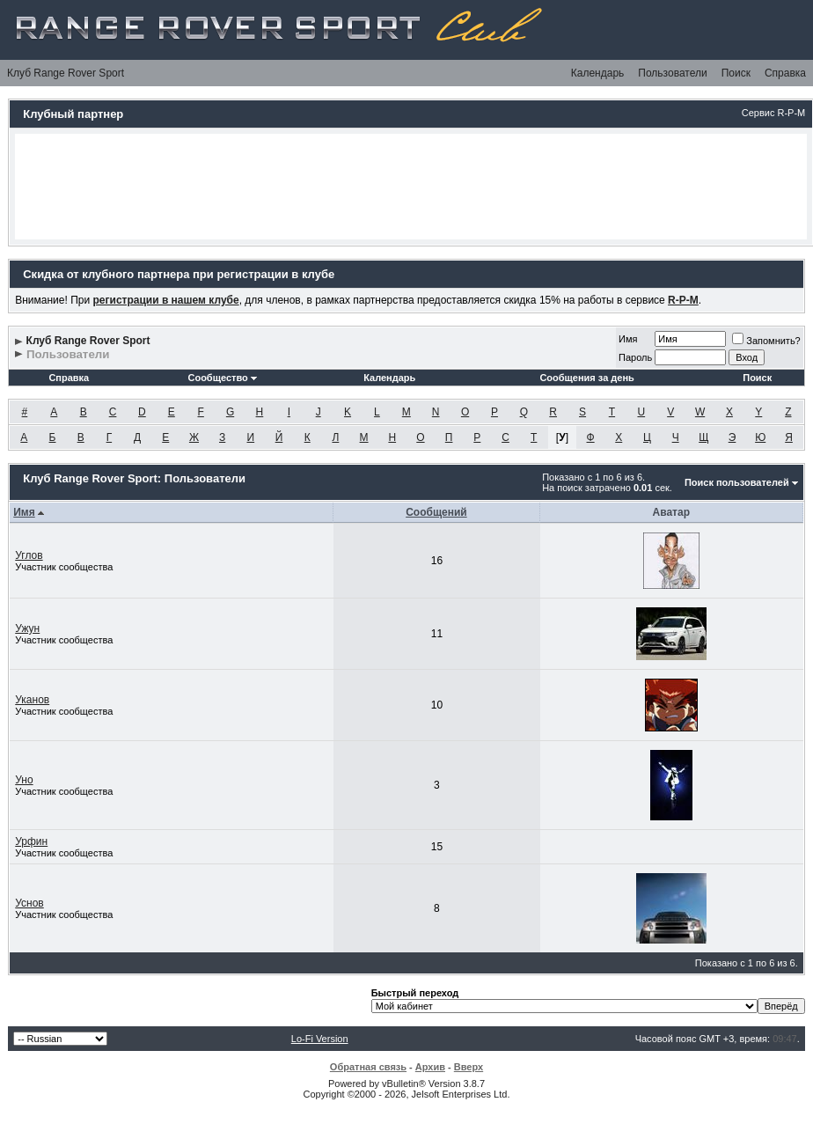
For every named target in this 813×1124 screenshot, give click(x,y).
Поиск (736, 73)
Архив (430, 1067)
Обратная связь (368, 1067)
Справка (785, 73)
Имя (628, 339)
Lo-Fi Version (319, 1038)
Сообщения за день (586, 377)
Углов (28, 555)
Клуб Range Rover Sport (65, 73)
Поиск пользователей (737, 482)
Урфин (31, 841)
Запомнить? (766, 340)
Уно (24, 780)
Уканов (32, 700)
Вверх (468, 1067)
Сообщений (436, 512)
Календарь (598, 73)
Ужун (27, 628)
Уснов (29, 903)
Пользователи (672, 73)
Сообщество (221, 377)
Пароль (635, 357)
